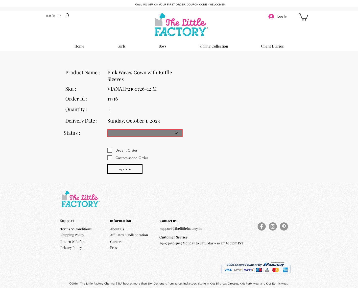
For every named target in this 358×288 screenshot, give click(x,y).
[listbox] (53, 15)
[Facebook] (262, 226)
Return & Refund (73, 241)
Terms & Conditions (76, 229)
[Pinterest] (284, 226)
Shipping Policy (72, 235)
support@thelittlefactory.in (181, 228)
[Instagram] (273, 226)
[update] (125, 169)
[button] (53, 15)
